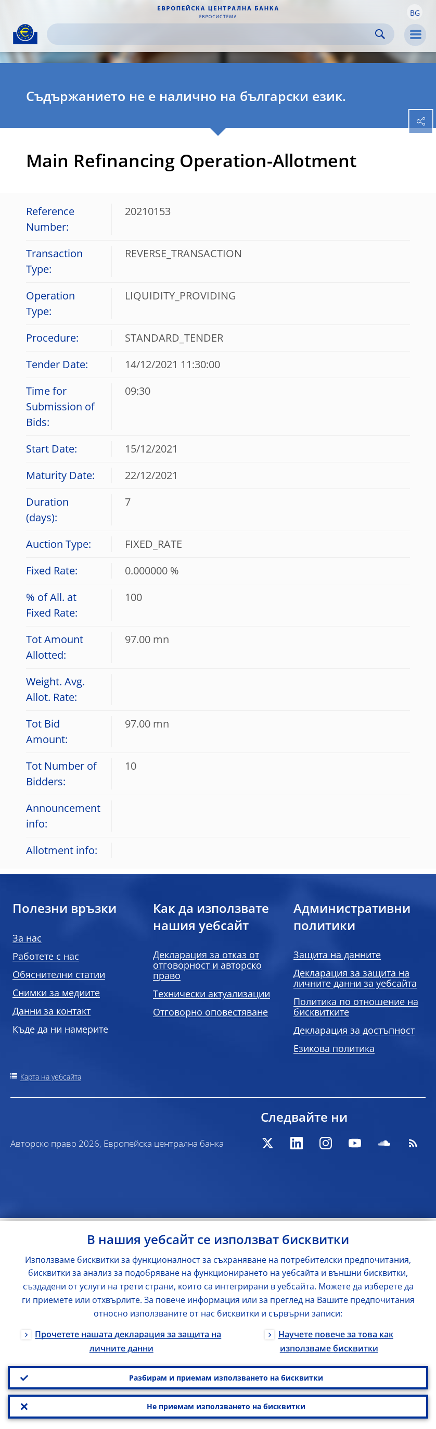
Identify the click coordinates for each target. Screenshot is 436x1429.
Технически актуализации (211, 993)
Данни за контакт (51, 1011)
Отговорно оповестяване (210, 1012)
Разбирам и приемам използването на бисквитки (226, 1376)
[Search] (212, 34)
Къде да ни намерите (60, 1029)
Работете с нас (45, 956)
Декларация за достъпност (354, 1030)
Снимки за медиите (56, 992)
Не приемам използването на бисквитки (226, 1406)
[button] (414, 12)
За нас (27, 938)
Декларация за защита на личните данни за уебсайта (355, 978)
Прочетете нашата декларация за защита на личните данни (128, 1338)
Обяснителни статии (58, 974)
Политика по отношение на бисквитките (355, 1006)
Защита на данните (337, 954)
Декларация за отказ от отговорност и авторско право (207, 965)
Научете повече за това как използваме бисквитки (335, 1338)
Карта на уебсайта (50, 1077)
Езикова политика (334, 1048)
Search (380, 34)
